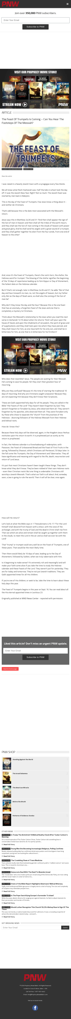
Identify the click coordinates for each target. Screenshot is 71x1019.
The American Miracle (21, 788)
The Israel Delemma (20, 773)
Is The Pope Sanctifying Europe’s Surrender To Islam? (28, 896)
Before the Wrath (19, 802)
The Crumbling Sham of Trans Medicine (22, 860)
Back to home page (10, 669)
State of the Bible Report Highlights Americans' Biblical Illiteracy (32, 884)
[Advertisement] (35, 50)
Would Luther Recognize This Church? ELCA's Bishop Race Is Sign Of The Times (35, 908)
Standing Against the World (23, 759)
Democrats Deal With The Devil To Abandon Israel (26, 872)
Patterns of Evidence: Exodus (23, 816)
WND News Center (30, 598)
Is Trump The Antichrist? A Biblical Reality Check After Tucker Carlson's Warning (35, 836)
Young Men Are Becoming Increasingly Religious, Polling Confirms (32, 849)
